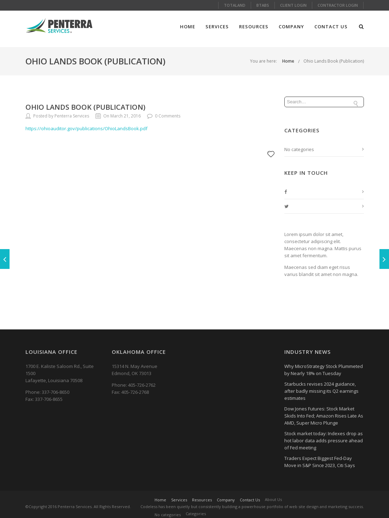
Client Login (293, 5)
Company (291, 26)
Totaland (234, 5)
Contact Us (331, 26)
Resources (253, 26)
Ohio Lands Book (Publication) (333, 61)
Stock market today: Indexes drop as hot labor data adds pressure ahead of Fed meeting (323, 440)
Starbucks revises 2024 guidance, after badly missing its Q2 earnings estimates (321, 391)
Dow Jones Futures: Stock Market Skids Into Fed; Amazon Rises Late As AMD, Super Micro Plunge (323, 415)
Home (187, 26)
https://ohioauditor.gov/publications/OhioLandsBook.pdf (86, 128)
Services (217, 26)
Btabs (262, 5)
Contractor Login (338, 5)
